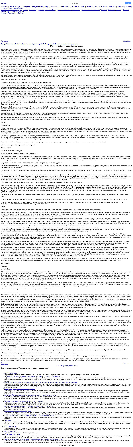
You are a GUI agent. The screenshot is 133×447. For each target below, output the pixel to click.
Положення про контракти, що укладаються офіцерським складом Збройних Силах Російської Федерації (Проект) (41, 382)
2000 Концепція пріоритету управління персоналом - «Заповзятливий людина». (30, 415)
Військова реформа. (10, 373)
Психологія (89, 6)
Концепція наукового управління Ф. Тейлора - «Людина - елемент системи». (28, 406)
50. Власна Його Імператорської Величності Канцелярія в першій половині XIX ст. (30, 395)
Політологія (75, 6)
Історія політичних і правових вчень (69, 10)
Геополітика (32, 10)
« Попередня (4, 40)
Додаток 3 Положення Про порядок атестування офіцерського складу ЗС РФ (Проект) (32, 376)
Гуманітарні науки (14, 6)
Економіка (4, 8)
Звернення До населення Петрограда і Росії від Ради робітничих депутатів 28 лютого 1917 (33, 439)
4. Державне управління (12, 434)
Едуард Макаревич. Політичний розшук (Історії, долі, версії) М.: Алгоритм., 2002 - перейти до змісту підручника (39, 44)
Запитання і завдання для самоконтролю (17, 411)
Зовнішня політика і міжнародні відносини (14, 10)
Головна (3, 13)
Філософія (112, 6)
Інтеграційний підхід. (11, 431)
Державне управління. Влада (47, 10)
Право (83, 6)
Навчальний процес (101, 6)
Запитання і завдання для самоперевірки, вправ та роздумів (23, 401)
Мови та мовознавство (16, 8)
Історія (47, 6)
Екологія (128, 6)
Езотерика (120, 6)
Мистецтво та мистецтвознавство (32, 6)
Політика (104, 10)
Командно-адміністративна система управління (19, 389)
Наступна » (126, 41)
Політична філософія (114, 10)
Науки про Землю (64, 6)
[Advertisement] (66, 26)
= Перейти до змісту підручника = (66, 366)
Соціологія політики (17, 11)
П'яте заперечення (10, 426)
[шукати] (96, 3)
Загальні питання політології (91, 10)
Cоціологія (4, 6)
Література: (8, 420)
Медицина (54, 6)
